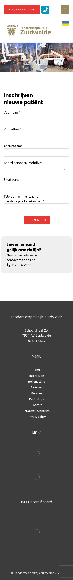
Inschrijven (36, 375)
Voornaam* (36, 117)
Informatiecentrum (37, 410)
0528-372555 (36, 340)
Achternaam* (36, 150)
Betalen (36, 393)
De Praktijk (36, 399)
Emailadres (36, 184)
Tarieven (37, 387)
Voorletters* (36, 133)
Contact (36, 405)
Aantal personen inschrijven (36, 167)
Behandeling (36, 381)
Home (36, 369)
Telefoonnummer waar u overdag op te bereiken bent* (36, 203)
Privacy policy (36, 416)
